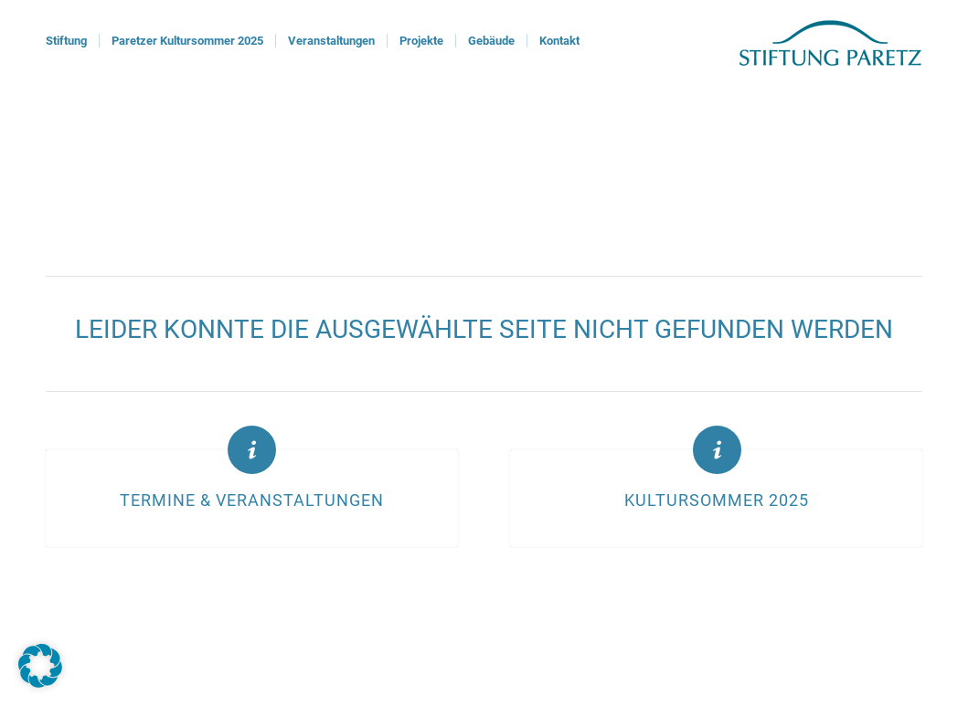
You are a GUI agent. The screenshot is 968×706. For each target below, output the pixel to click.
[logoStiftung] (830, 41)
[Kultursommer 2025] (717, 450)
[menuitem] (66, 41)
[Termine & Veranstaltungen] (252, 450)
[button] (40, 666)
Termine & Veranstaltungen (252, 500)
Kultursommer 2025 (716, 500)
